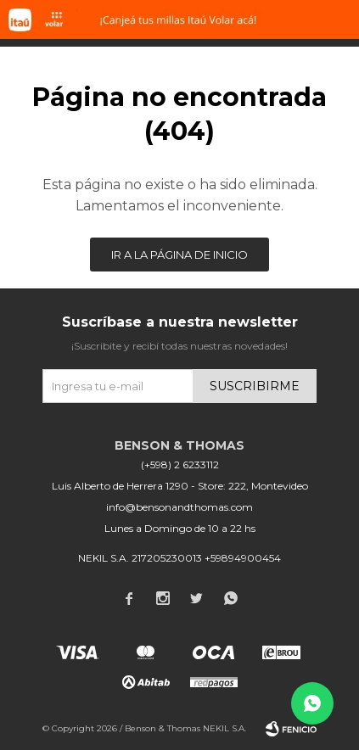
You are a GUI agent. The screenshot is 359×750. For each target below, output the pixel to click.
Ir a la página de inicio (179, 254)
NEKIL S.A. (224, 728)
